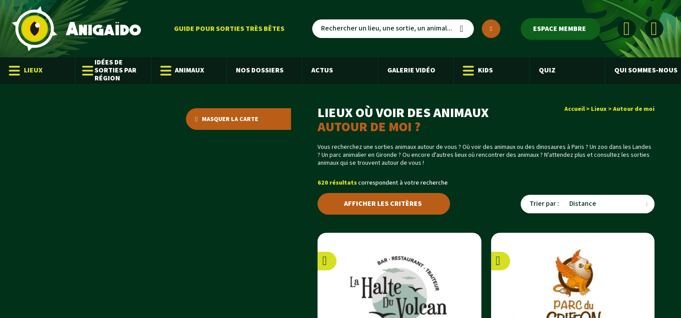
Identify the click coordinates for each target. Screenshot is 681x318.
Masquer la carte (226, 119)
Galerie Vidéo (411, 70)
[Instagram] (654, 28)
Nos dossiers (260, 70)
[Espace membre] (560, 29)
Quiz (547, 70)
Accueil (574, 109)
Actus (322, 70)
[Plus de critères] (491, 28)
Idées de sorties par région (110, 70)
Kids (478, 70)
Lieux (25, 70)
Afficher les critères (383, 203)
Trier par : (544, 203)
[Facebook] (626, 28)
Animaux (182, 70)
